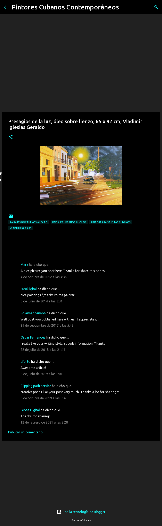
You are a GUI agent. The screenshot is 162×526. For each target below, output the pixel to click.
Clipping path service (36, 386)
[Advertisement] (81, 471)
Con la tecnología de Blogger (81, 512)
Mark (24, 264)
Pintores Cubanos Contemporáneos (65, 7)
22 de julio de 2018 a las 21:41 (43, 349)
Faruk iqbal (29, 289)
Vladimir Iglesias (21, 228)
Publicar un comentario (25, 432)
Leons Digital (30, 410)
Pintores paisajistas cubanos (111, 222)
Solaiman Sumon (33, 313)
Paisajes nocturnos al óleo (29, 222)
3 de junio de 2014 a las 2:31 (42, 301)
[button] (10, 137)
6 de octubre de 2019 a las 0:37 (44, 398)
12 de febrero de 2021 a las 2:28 (44, 422)
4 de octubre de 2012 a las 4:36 (44, 277)
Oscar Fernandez (33, 337)
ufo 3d (25, 361)
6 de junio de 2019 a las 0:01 (42, 374)
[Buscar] (124, 7)
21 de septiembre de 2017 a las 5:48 (47, 325)
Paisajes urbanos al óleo (69, 222)
